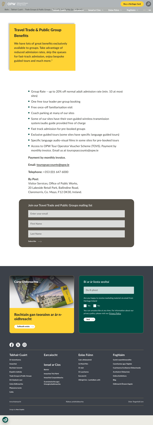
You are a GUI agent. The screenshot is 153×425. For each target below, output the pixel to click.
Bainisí (46, 379)
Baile (7, 19)
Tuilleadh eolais (23, 336)
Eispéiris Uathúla (15, 382)
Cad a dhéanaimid (85, 369)
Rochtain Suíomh (15, 377)
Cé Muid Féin (83, 373)
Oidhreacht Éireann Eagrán (123, 393)
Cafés (11, 402)
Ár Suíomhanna (15, 369)
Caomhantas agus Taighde (122, 373)
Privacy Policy (115, 323)
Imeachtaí (13, 373)
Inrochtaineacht (15, 411)
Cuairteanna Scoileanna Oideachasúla (127, 377)
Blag (114, 390)
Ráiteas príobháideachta (75, 411)
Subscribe (32, 251)
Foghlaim (128, 12)
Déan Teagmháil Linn (136, 411)
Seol (88, 329)
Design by (16, 419)
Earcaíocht (76, 12)
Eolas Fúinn (111, 12)
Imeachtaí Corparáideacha (53, 387)
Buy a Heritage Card (129, 6)
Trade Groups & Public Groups (38, 19)
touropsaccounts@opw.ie (53, 174)
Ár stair (81, 377)
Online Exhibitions (120, 385)
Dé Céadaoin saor (15, 390)
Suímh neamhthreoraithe (122, 369)
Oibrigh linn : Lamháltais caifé (89, 390)
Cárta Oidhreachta (16, 393)
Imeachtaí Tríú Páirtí (51, 383)
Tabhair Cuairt (56, 12)
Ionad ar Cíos (92, 12)
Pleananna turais (15, 398)
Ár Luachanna (83, 382)
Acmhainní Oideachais (121, 382)
